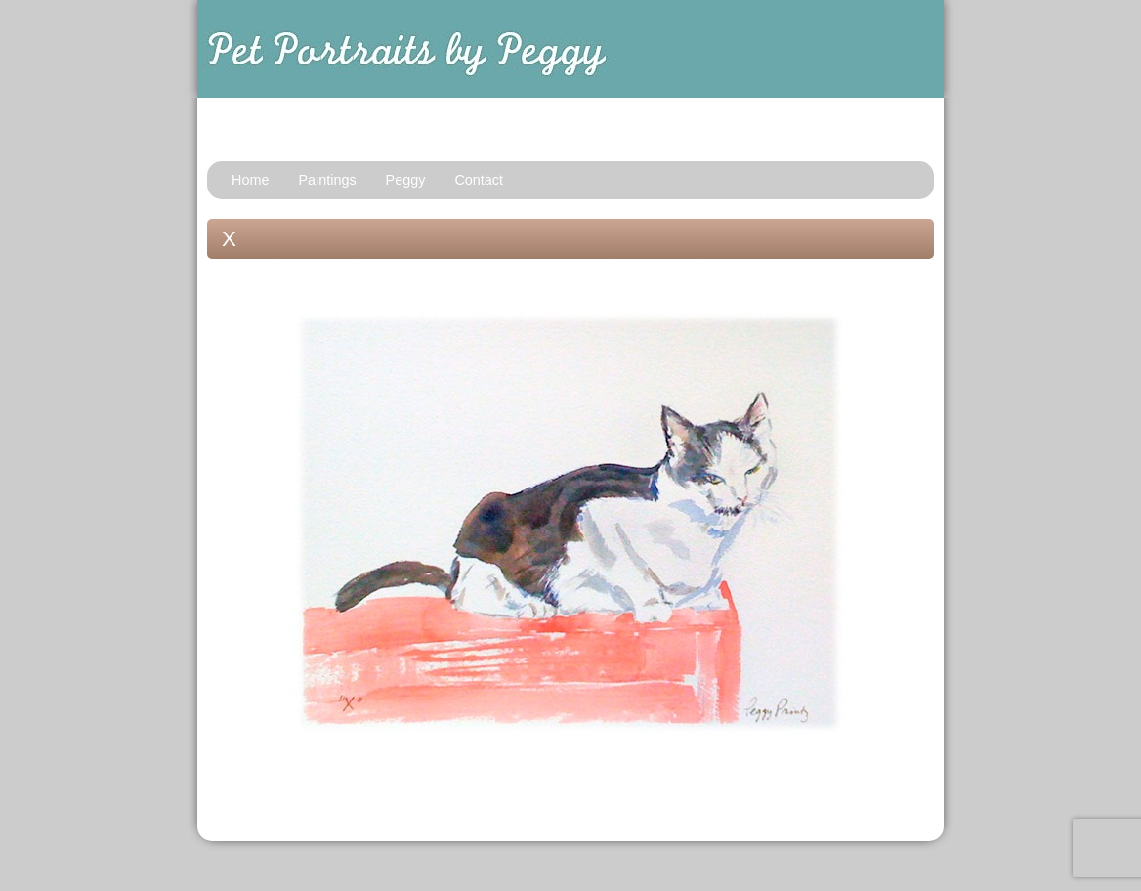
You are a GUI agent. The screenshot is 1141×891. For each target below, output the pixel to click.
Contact (478, 180)
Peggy (406, 180)
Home (250, 180)
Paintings (327, 180)
